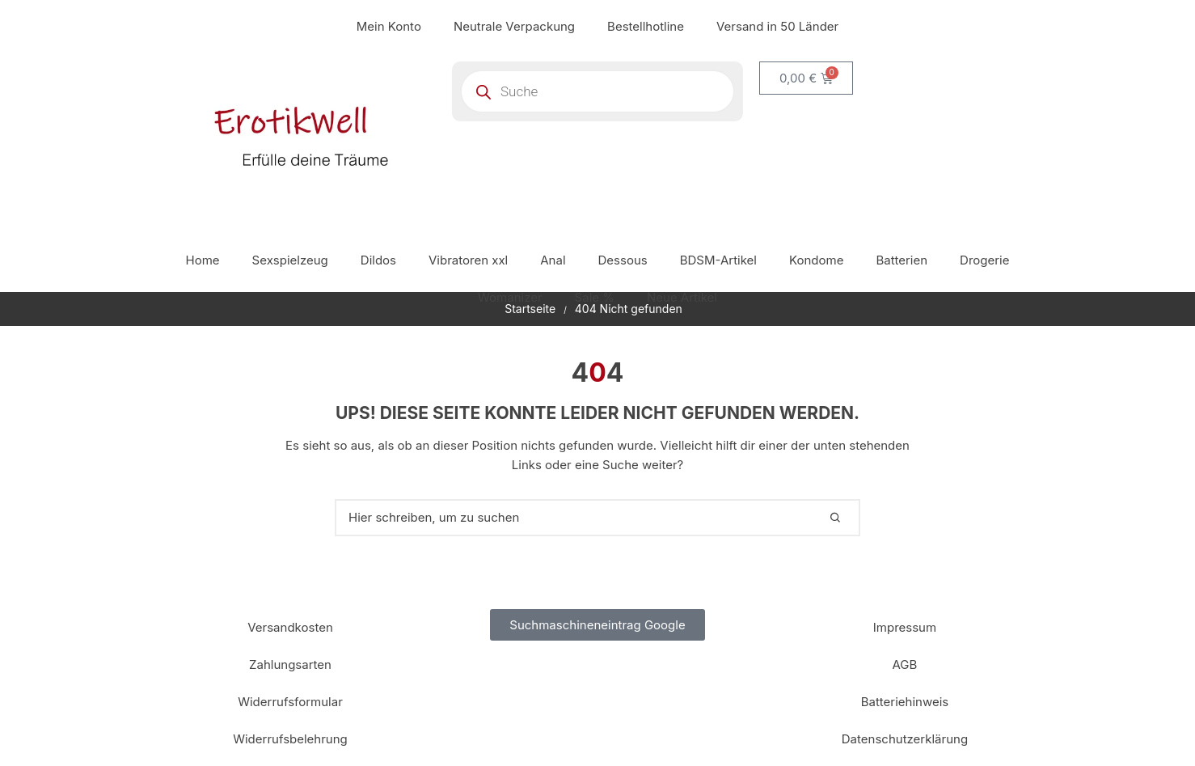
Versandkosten (290, 627)
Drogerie (984, 260)
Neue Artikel (682, 297)
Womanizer (510, 297)
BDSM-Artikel (718, 260)
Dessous (623, 260)
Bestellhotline (645, 26)
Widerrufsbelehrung (290, 739)
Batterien (901, 260)
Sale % (594, 297)
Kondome (816, 260)
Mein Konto (389, 26)
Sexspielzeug (290, 260)
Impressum (904, 627)
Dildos (378, 260)
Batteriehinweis (905, 701)
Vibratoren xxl (468, 260)
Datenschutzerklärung (905, 739)
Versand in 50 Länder (777, 26)
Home (203, 260)
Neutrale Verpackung (514, 26)
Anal (552, 260)
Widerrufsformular (290, 701)
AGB (905, 664)
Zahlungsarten (290, 664)
